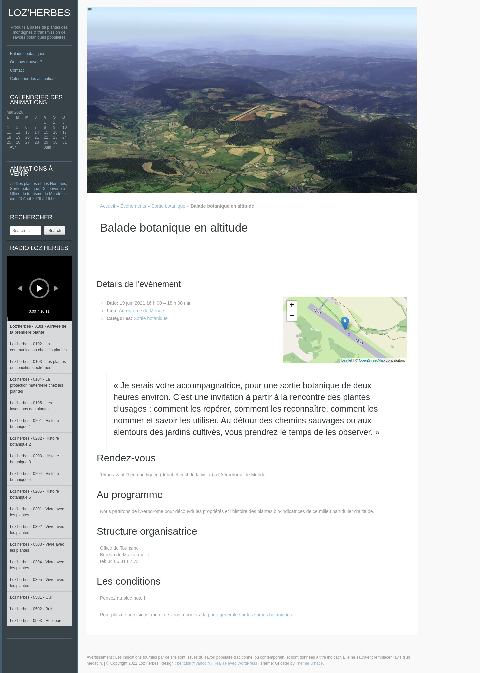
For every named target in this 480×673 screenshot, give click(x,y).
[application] (39, 288)
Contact (17, 70)
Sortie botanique (24, 188)
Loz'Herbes (39, 12)
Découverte (51, 188)
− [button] (292, 316)
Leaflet (346, 360)
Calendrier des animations (33, 78)
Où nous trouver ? (26, 62)
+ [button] (292, 306)
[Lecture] (40, 288)
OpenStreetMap (372, 360)
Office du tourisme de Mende (35, 193)
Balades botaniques (27, 53)
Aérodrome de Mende (141, 310)
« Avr (11, 147)
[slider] (39, 319)
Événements (133, 206)
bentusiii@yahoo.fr (193, 663)
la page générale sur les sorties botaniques (247, 614)
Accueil (107, 206)
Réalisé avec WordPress (235, 663)
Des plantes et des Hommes (41, 183)
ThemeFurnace (309, 663)
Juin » (49, 147)
